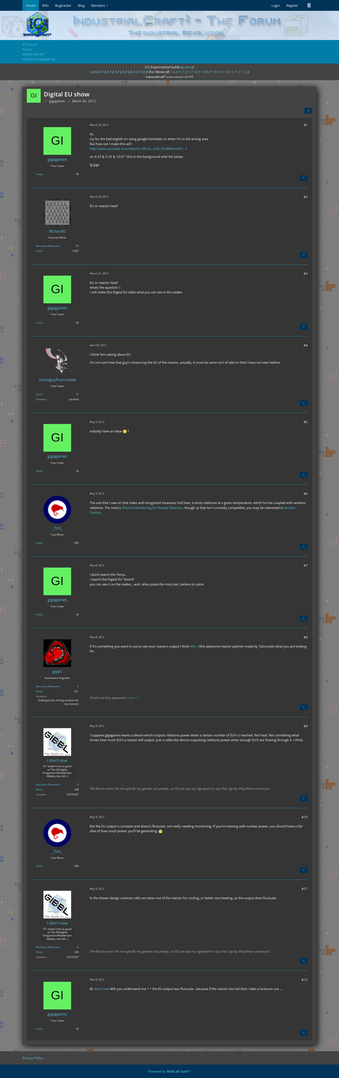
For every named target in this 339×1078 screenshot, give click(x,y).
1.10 (225, 72)
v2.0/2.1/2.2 (99, 72)
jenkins (187, 67)
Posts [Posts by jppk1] (39, 691)
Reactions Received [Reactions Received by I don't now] (47, 784)
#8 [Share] (306, 637)
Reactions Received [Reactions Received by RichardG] (47, 246)
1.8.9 (204, 72)
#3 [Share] (306, 273)
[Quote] (304, 178)
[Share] (308, 111)
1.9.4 (215, 72)
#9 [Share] (306, 726)
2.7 (137, 72)
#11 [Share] (305, 888)
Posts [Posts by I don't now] (39, 789)
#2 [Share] (306, 197)
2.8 (145, 72)
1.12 (244, 72)
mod (130, 698)
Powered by (169, 1071)
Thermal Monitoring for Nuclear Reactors (152, 507)
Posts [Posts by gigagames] (39, 174)
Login (276, 5)
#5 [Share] (306, 422)
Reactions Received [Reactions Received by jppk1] (47, 686)
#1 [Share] (306, 125)
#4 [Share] (306, 345)
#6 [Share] (306, 493)
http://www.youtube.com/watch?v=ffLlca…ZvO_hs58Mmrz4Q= (137, 148)
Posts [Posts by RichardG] (39, 251)
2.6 (130, 72)
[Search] (309, 5)
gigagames (57, 101)
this (193, 646)
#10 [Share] (305, 817)
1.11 (235, 72)
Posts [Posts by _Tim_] (39, 543)
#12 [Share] (305, 979)
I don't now (101, 989)
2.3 (114, 72)
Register (292, 5)
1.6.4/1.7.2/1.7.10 (184, 72)
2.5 (122, 72)
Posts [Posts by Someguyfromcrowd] (39, 394)
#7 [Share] (306, 565)
